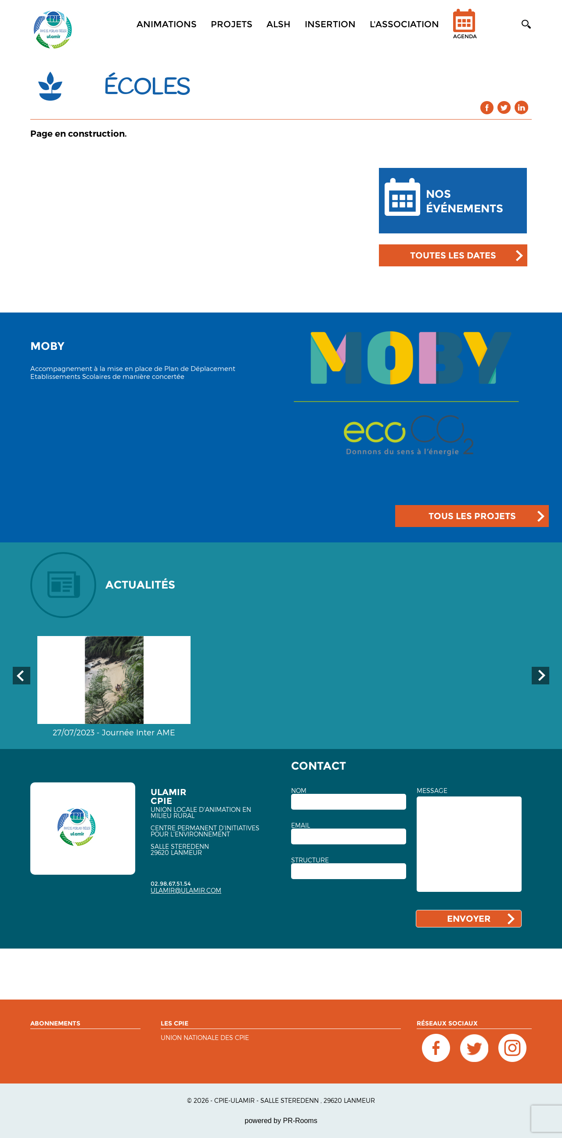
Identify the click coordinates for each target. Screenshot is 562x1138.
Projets (231, 24)
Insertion (330, 24)
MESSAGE (432, 791)
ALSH (279, 24)
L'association (404, 24)
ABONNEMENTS (55, 1023)
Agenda (465, 30)
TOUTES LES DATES (453, 255)
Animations (167, 24)
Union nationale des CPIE (205, 1038)
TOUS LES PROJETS (472, 516)
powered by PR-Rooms (281, 1120)
